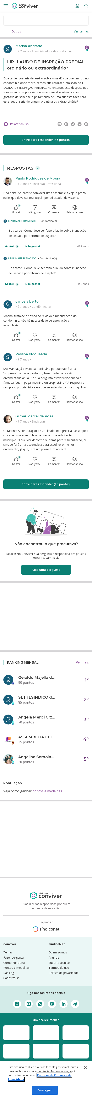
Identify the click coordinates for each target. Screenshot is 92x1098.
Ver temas (81, 31)
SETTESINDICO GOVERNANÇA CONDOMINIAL (37, 697)
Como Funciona (14, 963)
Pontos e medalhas (16, 968)
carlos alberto (27, 301)
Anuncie (54, 957)
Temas (8, 952)
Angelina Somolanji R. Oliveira (37, 757)
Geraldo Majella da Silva (37, 677)
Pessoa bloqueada (31, 354)
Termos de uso (59, 968)
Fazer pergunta (13, 957)
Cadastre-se (11, 978)
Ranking (8, 973)
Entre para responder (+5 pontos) (46, 140)
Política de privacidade (64, 973)
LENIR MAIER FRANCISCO (22, 221)
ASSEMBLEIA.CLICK (37, 737)
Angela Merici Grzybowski (37, 717)
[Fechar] (85, 1067)
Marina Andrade (28, 46)
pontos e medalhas (47, 791)
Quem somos (58, 952)
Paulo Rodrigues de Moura (37, 178)
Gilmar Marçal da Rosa (34, 416)
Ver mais (82, 662)
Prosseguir (44, 1090)
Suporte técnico (59, 963)
